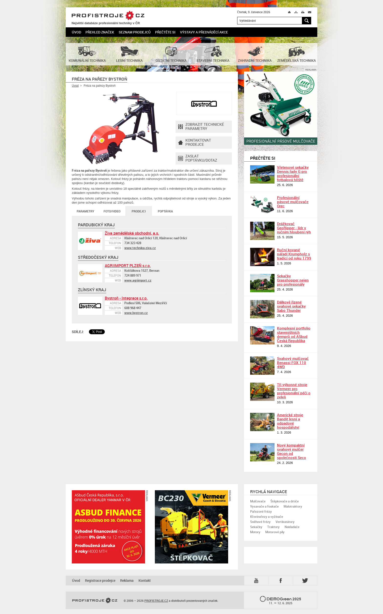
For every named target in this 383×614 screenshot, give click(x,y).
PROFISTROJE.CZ (108, 16)
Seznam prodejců (135, 32)
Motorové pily (275, 532)
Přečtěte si (165, 32)
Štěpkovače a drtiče (284, 501)
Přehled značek (99, 32)
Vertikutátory (285, 522)
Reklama (127, 580)
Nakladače (292, 527)
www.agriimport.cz (137, 280)
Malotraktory (293, 506)
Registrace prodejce (100, 580)
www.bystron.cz (136, 313)
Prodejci (139, 211)
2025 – (280, 600)
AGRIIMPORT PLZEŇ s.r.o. (128, 265)
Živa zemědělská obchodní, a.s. (132, 233)
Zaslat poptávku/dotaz (197, 158)
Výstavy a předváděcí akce (204, 32)
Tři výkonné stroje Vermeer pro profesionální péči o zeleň (293, 390)
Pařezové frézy (261, 511)
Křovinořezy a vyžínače (266, 516)
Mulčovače (258, 501)
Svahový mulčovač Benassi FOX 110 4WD (293, 362)
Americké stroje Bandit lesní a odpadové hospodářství (290, 421)
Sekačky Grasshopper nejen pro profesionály (293, 280)
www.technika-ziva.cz (140, 248)
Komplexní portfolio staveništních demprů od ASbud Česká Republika (293, 334)
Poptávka (165, 211)
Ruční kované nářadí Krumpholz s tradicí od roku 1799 (294, 253)
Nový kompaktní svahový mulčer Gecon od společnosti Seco (291, 451)
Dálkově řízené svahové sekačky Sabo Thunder (291, 306)
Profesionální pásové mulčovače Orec (293, 201)
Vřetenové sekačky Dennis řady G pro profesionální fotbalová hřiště (293, 173)
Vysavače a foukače (264, 506)
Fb (281, 580)
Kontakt (144, 580)
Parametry (85, 211)
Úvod (76, 32)
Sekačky (256, 527)
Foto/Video (112, 211)
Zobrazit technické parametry (201, 127)
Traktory (273, 527)
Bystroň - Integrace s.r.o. (126, 298)
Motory (255, 532)
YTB (257, 580)
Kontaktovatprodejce (194, 142)
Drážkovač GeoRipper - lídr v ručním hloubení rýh (294, 227)
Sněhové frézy (260, 522)
